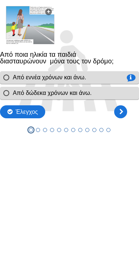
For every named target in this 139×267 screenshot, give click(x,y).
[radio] (69, 77)
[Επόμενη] (120, 111)
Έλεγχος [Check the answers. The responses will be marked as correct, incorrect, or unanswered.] (27, 112)
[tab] (31, 130)
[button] (30, 25)
